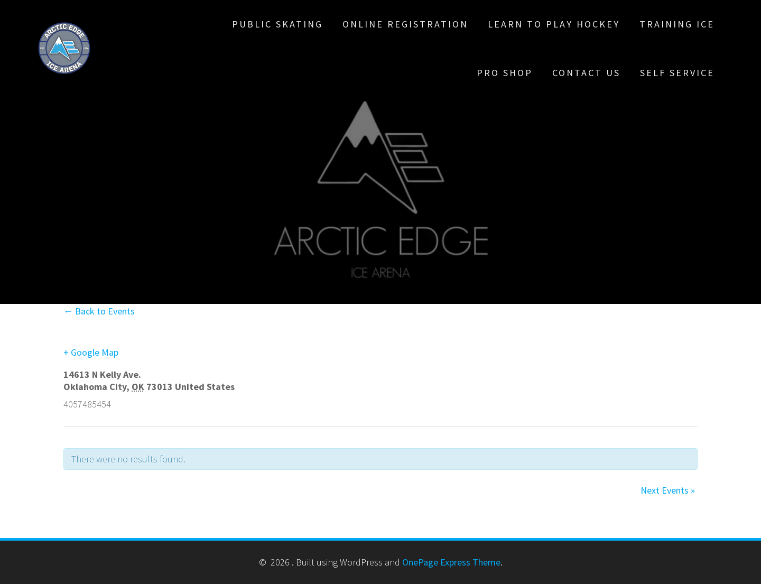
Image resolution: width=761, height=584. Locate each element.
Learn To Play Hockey (554, 24)
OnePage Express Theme (451, 562)
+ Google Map (90, 352)
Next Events (668, 490)
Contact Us (586, 73)
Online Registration (405, 24)
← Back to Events (99, 311)
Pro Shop (505, 73)
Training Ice (676, 24)
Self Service (677, 73)
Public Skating (277, 24)
